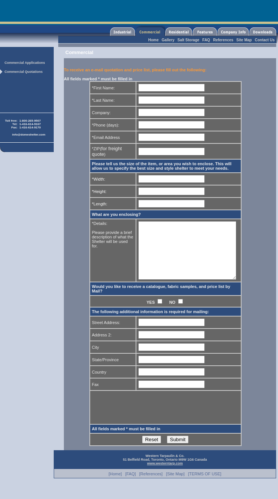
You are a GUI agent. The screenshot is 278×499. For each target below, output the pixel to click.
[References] (151, 485)
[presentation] (149, 418)
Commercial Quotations (24, 72)
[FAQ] (130, 485)
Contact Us (265, 40)
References (223, 40)
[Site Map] (175, 485)
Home (153, 40)
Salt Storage (188, 40)
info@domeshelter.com (28, 134)
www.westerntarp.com (165, 474)
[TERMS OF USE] (204, 485)
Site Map (244, 40)
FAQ (206, 40)
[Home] (115, 485)
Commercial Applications (25, 63)
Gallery (168, 40)
